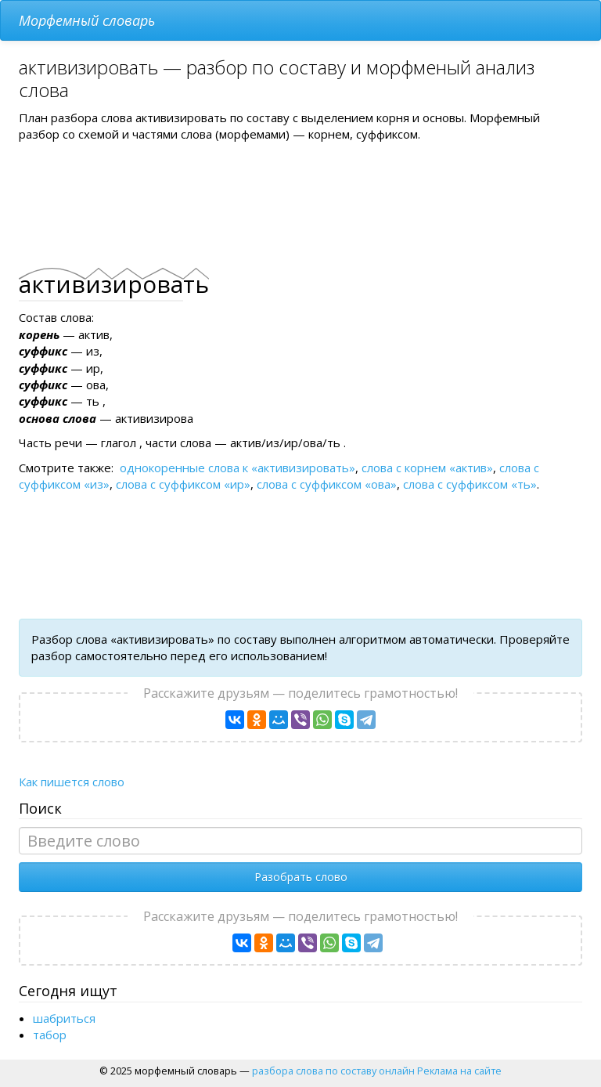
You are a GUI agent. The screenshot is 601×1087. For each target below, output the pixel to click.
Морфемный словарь (87, 20)
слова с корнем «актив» (427, 467)
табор (50, 1034)
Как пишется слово (71, 781)
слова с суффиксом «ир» (183, 484)
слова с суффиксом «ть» (470, 484)
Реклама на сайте (459, 1071)
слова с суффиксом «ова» (327, 484)
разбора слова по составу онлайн (333, 1071)
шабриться (64, 1018)
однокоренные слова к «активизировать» (237, 467)
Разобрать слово (300, 876)
